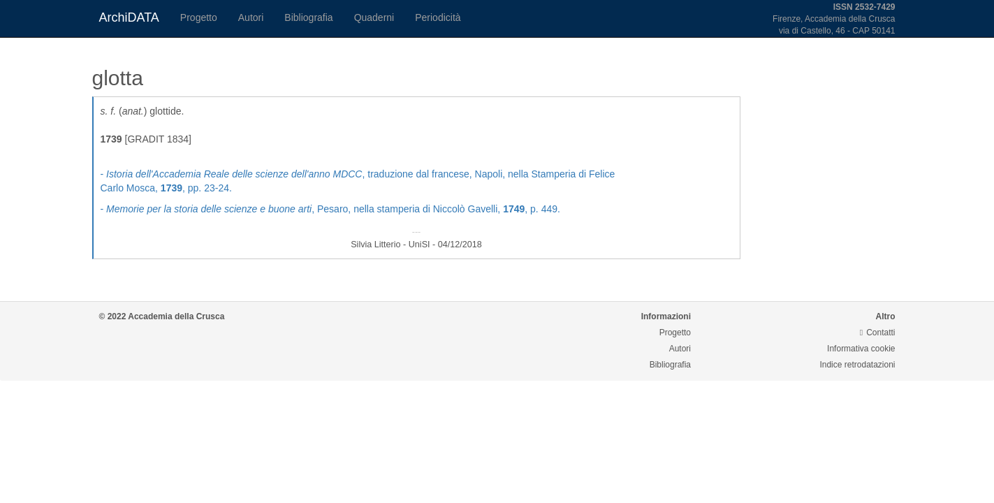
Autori (251, 17)
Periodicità (437, 17)
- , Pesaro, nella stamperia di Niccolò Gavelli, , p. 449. (330, 208)
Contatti (878, 332)
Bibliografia (308, 17)
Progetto (198, 17)
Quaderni (374, 17)
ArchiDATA (129, 17)
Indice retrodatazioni (857, 365)
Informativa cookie (861, 348)
